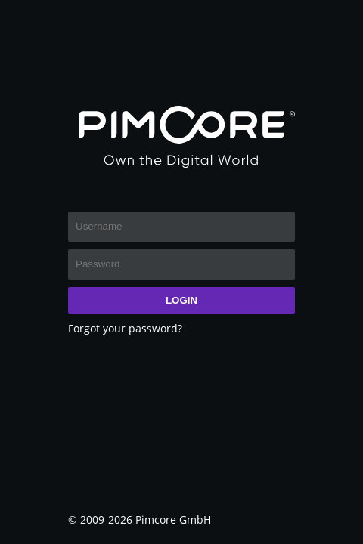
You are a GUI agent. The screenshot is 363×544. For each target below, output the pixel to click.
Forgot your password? (125, 328)
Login (181, 300)
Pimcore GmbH (173, 519)
